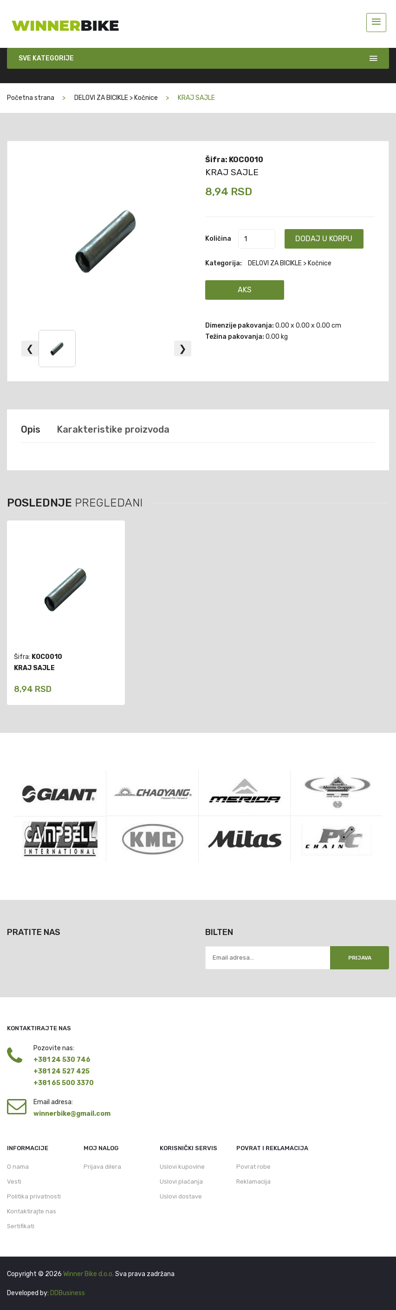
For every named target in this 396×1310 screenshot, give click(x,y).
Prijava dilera (102, 1166)
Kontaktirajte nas (31, 1211)
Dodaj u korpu (323, 238)
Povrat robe (253, 1166)
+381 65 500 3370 (63, 1083)
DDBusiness (67, 1293)
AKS (245, 289)
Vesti (14, 1181)
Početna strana (30, 98)
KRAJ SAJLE (232, 172)
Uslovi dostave (181, 1196)
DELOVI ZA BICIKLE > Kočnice (116, 98)
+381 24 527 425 (61, 1071)
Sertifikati (20, 1226)
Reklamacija (253, 1181)
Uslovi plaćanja (181, 1181)
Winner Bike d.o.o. (88, 1274)
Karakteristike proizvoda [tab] (113, 429)
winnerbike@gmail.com (71, 1114)
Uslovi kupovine (182, 1166)
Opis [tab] (30, 429)
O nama (18, 1166)
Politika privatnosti (34, 1196)
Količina (218, 239)
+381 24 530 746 (62, 1060)
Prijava (359, 958)
